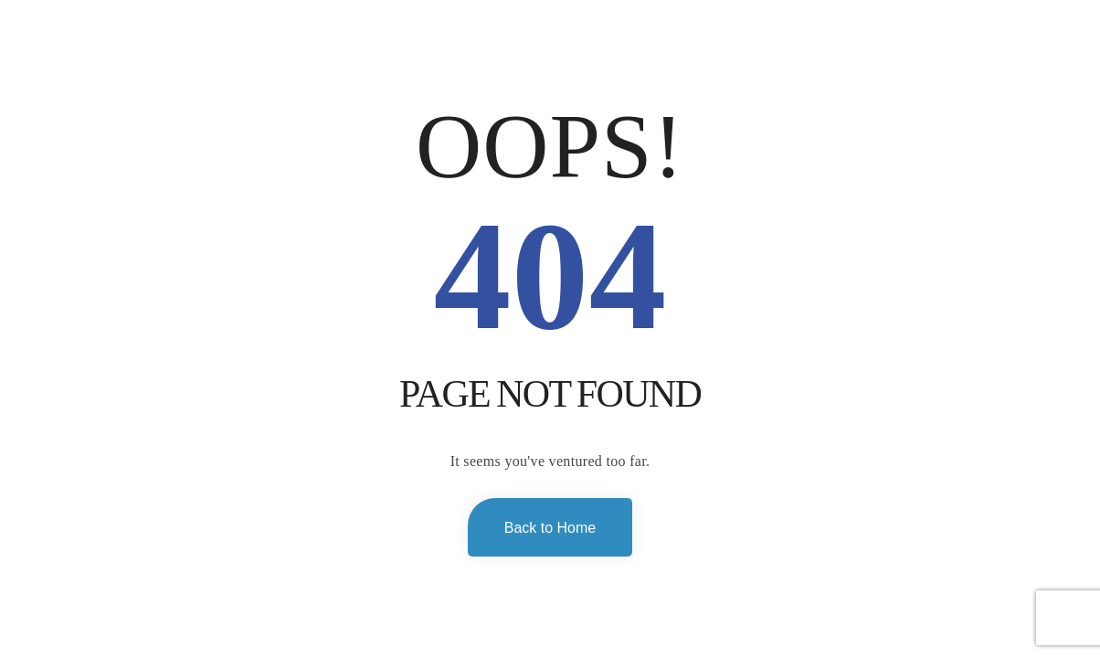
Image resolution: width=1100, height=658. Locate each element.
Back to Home (550, 528)
